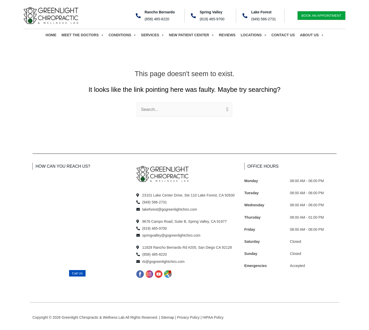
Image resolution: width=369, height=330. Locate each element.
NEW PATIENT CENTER (191, 35)
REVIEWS (227, 35)
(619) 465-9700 (212, 19)
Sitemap (168, 317)
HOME (51, 35)
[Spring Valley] (193, 15)
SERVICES (152, 35)
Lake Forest (261, 12)
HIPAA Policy (213, 317)
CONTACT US (283, 35)
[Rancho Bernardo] (138, 15)
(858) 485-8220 (157, 19)
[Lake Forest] (244, 15)
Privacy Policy (188, 317)
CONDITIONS (122, 35)
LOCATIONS (253, 35)
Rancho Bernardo (160, 12)
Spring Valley (211, 12)
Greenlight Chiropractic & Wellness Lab (93, 317)
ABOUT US (311, 35)
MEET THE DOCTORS (82, 35)
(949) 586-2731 (263, 19)
